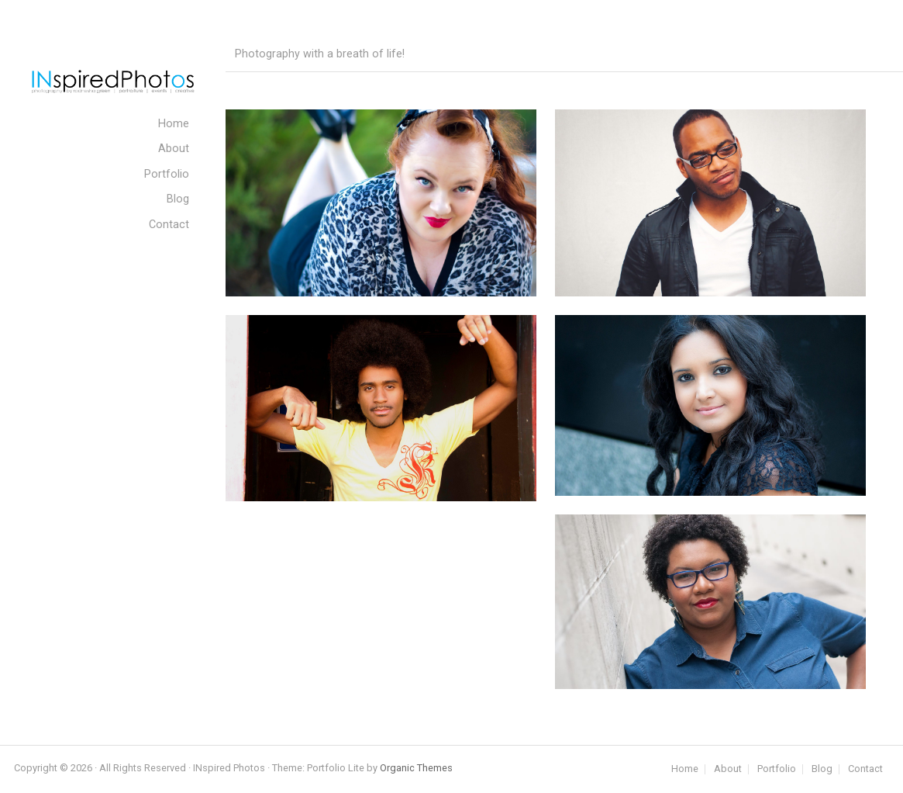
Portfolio (776, 769)
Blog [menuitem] (178, 199)
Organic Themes (416, 768)
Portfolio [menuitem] (166, 174)
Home (684, 769)
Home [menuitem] (173, 123)
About (728, 769)
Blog (822, 769)
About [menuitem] (173, 148)
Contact (865, 769)
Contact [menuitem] (169, 224)
